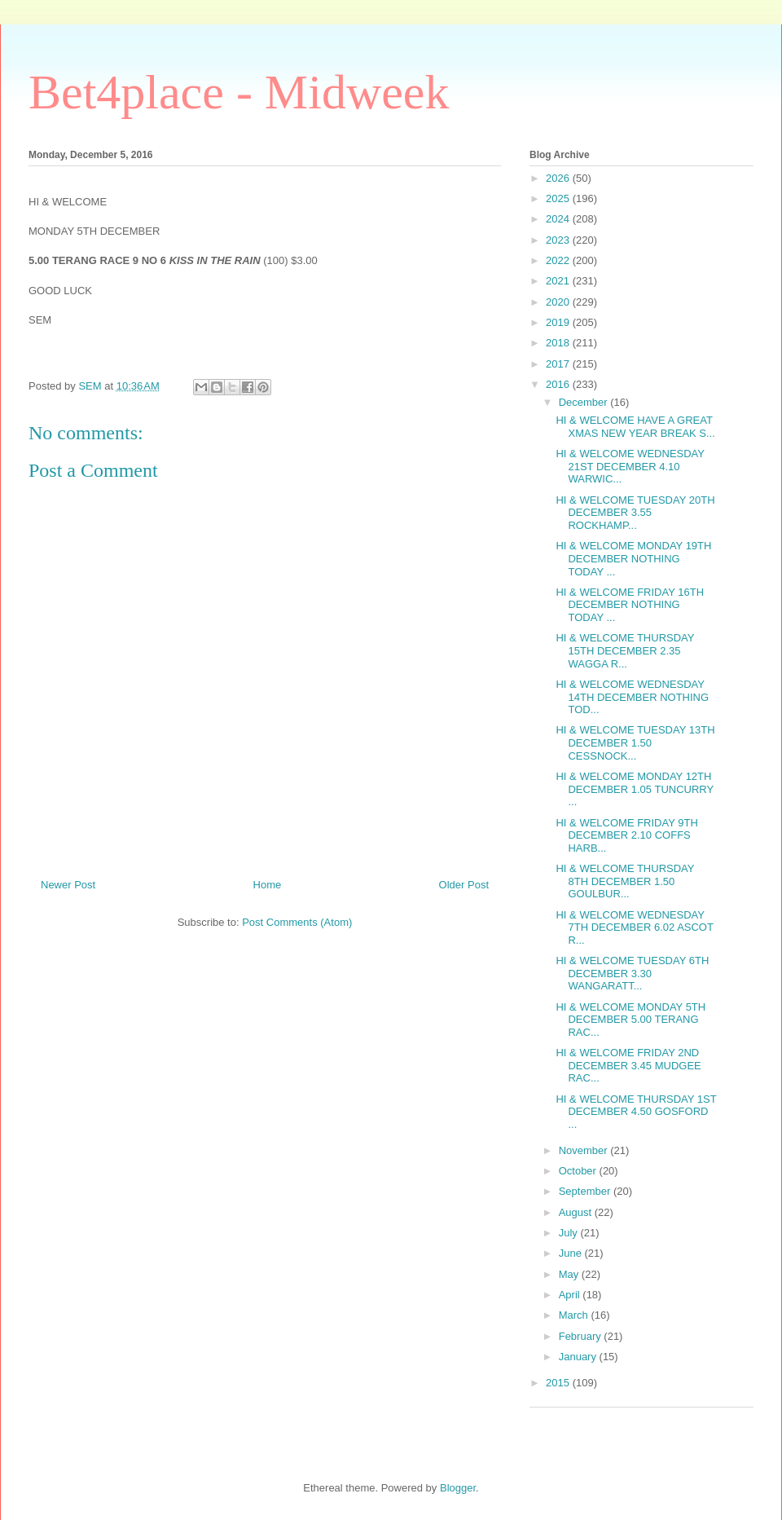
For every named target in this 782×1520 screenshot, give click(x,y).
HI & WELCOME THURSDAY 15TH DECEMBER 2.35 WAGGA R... (625, 650)
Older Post (464, 885)
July (570, 1233)
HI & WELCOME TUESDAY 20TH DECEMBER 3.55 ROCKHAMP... (635, 512)
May (570, 1274)
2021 (559, 281)
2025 (559, 198)
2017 (559, 364)
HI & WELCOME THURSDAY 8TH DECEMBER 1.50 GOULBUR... (625, 881)
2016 (559, 384)
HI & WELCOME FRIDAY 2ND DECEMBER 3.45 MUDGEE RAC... (628, 1065)
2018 (559, 343)
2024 (559, 219)
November (585, 1150)
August (577, 1212)
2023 (559, 240)
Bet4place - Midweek (239, 92)
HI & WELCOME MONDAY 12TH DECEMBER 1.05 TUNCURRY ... (634, 789)
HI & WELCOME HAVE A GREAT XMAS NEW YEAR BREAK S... (635, 426)
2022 (559, 260)
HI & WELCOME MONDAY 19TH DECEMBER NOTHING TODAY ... (633, 558)
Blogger (458, 1488)
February (581, 1336)
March (575, 1315)
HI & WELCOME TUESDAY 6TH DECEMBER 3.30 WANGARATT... (632, 973)
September (586, 1191)
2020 (559, 302)
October (579, 1171)
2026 (559, 178)
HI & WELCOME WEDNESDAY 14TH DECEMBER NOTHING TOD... (632, 697)
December (585, 402)
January (579, 1356)
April (571, 1295)
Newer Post (68, 885)
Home (267, 885)
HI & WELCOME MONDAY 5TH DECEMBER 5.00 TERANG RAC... (630, 1019)
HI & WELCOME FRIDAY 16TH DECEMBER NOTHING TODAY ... (630, 604)
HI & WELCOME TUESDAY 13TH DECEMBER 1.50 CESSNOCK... (635, 742)
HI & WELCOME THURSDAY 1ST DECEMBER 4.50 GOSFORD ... (636, 1111)
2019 (559, 322)
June (572, 1253)
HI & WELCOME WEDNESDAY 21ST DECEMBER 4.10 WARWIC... (630, 466)
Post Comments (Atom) (297, 922)
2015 (559, 1383)
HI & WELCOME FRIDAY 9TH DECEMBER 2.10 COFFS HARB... (626, 835)
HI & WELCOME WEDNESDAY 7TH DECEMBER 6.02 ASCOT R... (634, 927)
